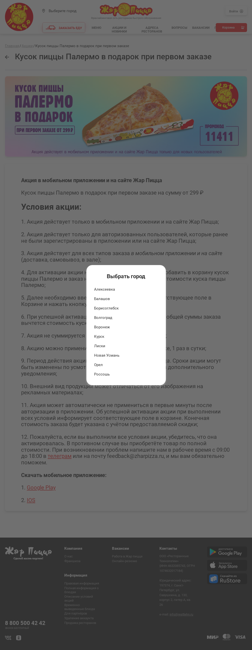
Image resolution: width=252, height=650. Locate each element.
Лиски (99, 346)
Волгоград (103, 317)
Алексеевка (104, 289)
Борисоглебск (106, 308)
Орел (98, 365)
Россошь (102, 374)
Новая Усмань (106, 355)
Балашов (102, 299)
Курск (99, 336)
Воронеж (102, 327)
